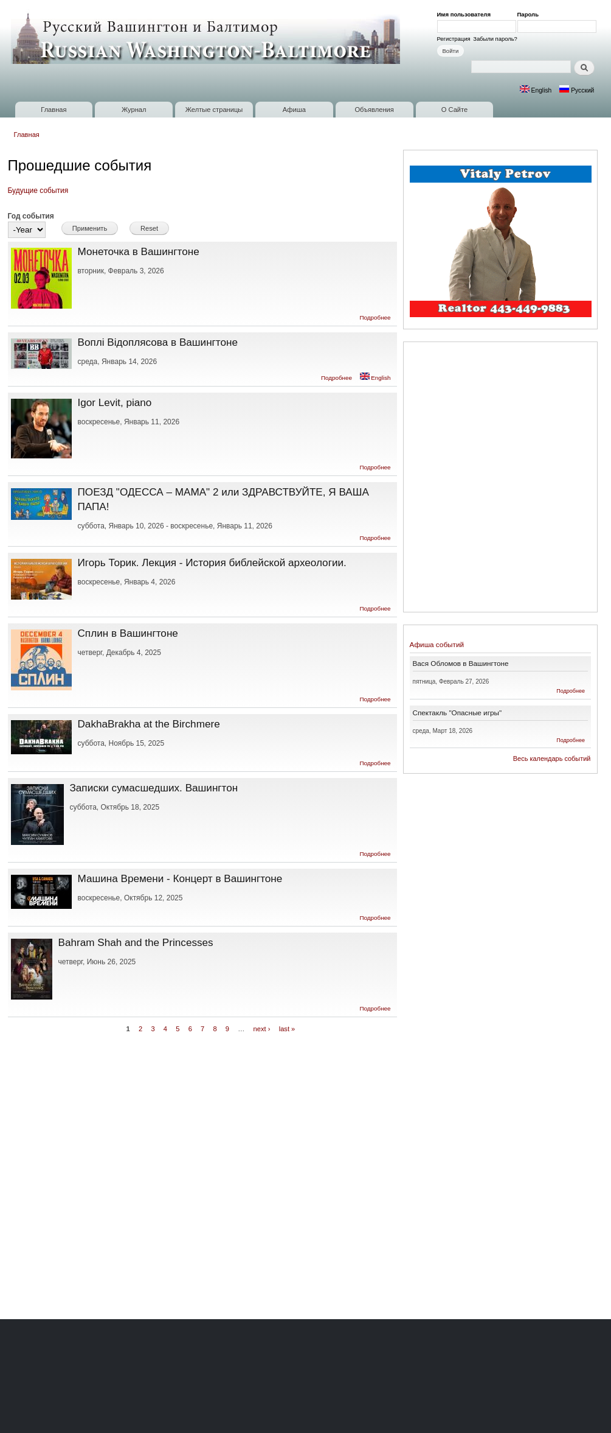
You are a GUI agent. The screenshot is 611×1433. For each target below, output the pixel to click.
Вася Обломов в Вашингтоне (461, 663)
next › (262, 1028)
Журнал (134, 109)
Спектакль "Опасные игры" (457, 712)
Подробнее (375, 317)
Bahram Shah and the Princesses (135, 942)
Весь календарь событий (552, 758)
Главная (53, 109)
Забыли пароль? (495, 38)
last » (287, 1028)
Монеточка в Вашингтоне (138, 251)
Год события (31, 216)
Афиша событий (437, 644)
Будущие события (38, 190)
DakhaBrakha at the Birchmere (149, 724)
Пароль (530, 14)
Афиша (294, 109)
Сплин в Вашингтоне (128, 633)
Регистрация (454, 38)
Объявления (373, 109)
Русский (576, 90)
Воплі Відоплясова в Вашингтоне (158, 342)
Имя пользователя (466, 14)
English (536, 90)
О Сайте (454, 109)
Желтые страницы (214, 109)
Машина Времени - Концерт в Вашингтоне (180, 878)
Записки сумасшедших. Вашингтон (154, 788)
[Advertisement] (148, 478)
